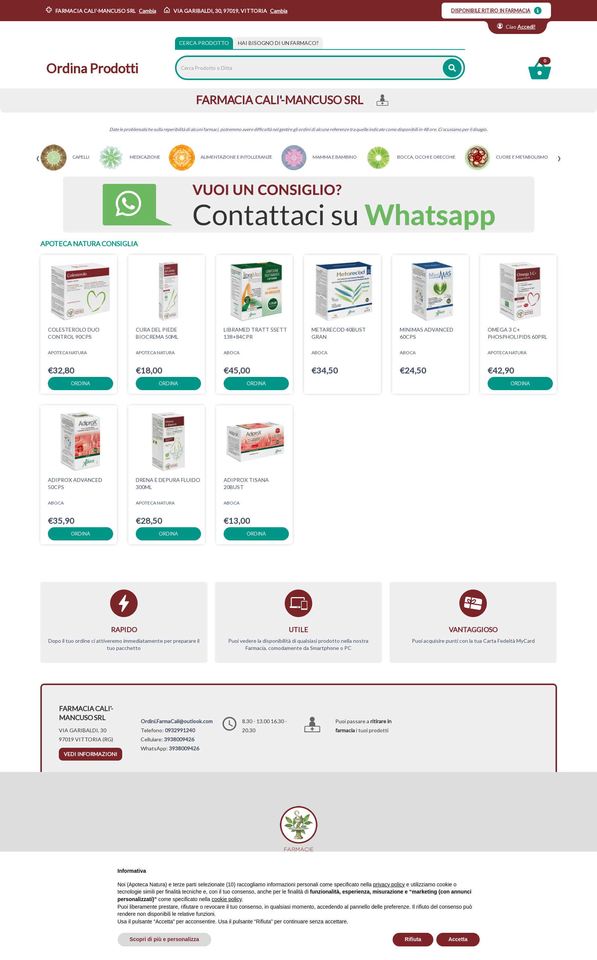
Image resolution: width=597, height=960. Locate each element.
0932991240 (180, 730)
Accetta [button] (458, 939)
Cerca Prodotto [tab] (204, 43)
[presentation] (38, 159)
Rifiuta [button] (413, 939)
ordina (80, 383)
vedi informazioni (90, 754)
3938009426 (179, 739)
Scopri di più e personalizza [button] (164, 939)
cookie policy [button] (226, 899)
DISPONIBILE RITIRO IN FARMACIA (490, 11)
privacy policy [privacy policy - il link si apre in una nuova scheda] (389, 884)
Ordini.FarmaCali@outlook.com (177, 721)
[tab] (278, 43)
